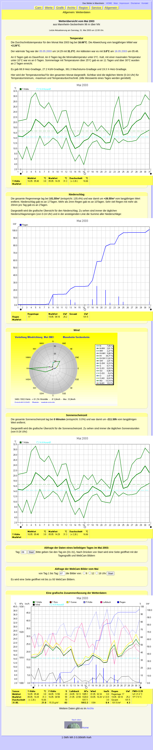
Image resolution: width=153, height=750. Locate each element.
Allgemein (111, 7)
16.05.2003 (121, 51)
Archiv (72, 7)
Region (84, 7)
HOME (109, 3)
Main (116, 3)
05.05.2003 (45, 51)
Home (76, 727)
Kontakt (145, 3)
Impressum (124, 3)
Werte (49, 7)
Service (97, 7)
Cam (38, 7)
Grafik (60, 7)
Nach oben (76, 720)
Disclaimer (135, 3)
